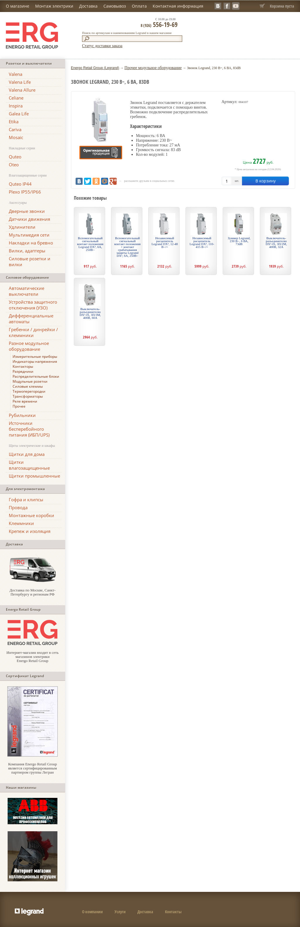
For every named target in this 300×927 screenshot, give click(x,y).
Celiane (16, 98)
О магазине (17, 6)
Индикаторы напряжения (35, 361)
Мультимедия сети (29, 235)
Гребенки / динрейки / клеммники (33, 332)
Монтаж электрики (54, 6)
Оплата (139, 6)
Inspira (16, 106)
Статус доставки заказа (102, 46)
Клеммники (21, 523)
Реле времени (25, 401)
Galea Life (19, 114)
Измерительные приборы (35, 356)
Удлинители (22, 227)
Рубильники (22, 415)
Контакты (173, 911)
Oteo (14, 164)
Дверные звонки (27, 211)
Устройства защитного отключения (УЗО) (33, 305)
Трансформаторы (28, 396)
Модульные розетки (30, 381)
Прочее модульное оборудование (153, 68)
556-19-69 (159, 24)
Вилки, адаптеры (27, 251)
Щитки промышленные (34, 476)
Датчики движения (29, 219)
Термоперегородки (29, 391)
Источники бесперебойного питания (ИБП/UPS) (29, 429)
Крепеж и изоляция (29, 531)
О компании (92, 911)
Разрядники (23, 371)
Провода (18, 507)
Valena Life (20, 82)
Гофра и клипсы (26, 499)
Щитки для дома (27, 454)
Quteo (15, 157)
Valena (15, 74)
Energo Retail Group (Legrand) (95, 68)
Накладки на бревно (31, 243)
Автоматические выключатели (26, 291)
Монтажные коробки (31, 515)
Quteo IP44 (20, 184)
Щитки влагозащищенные (29, 465)
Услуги (120, 911)
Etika (13, 121)
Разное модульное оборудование (29, 346)
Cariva (15, 129)
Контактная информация (178, 6)
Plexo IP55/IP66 (25, 192)
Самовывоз (114, 6)
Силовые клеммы (28, 386)
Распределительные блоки (36, 376)
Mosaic (16, 137)
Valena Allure (22, 90)
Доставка (88, 6)
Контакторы (23, 366)
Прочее (19, 406)
